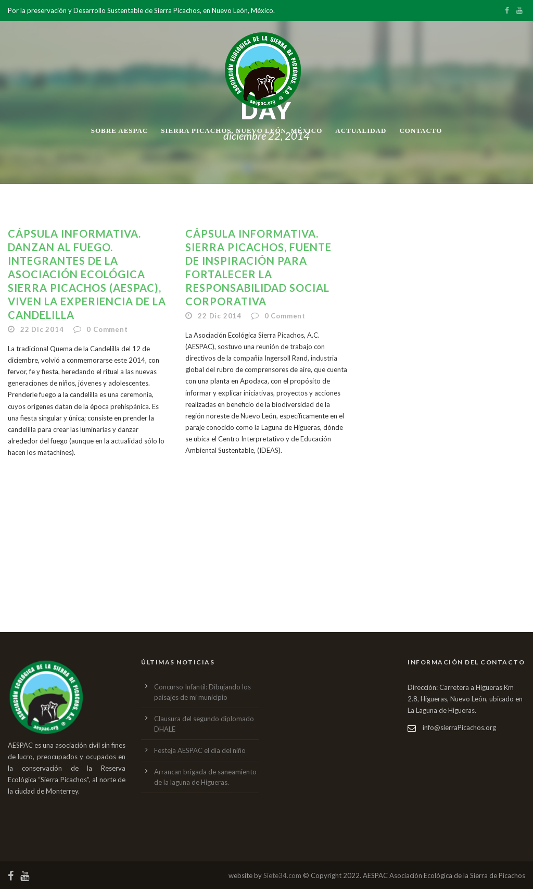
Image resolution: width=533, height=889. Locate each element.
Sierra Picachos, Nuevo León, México (241, 130)
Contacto (420, 130)
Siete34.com (282, 875)
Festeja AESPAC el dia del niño (200, 750)
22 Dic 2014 (42, 329)
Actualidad (360, 130)
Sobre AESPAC (119, 130)
